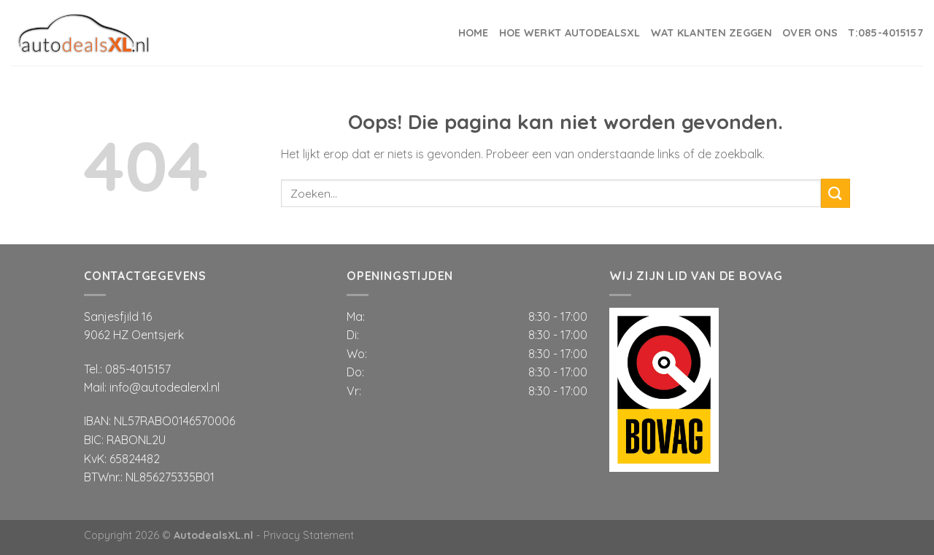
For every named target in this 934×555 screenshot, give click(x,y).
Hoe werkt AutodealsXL (570, 32)
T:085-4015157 (885, 32)
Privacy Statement (308, 535)
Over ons (810, 32)
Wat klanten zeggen (711, 32)
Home (473, 32)
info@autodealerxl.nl (164, 387)
